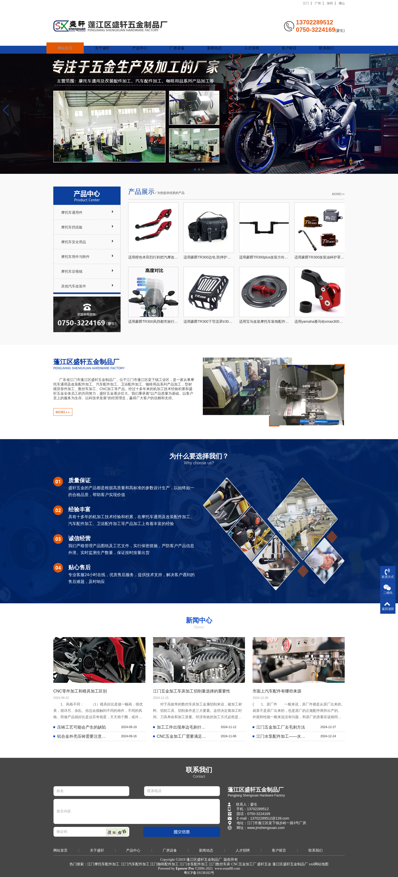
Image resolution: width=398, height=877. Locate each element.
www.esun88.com (227, 868)
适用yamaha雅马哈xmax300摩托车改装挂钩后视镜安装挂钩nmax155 (319, 321)
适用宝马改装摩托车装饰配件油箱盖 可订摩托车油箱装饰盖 (264, 321)
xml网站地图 (318, 864)
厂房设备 (180, 41)
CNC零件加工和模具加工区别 (80, 691)
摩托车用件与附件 (75, 257)
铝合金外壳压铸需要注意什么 (83, 736)
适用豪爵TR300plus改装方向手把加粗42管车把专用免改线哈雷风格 (264, 257)
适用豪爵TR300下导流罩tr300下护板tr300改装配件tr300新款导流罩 (209, 321)
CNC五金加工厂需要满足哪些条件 (182, 736)
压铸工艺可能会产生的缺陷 (81, 727)
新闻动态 (217, 41)
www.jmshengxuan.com (266, 828)
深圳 (330, 3)
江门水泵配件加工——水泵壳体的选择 (282, 736)
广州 (318, 3)
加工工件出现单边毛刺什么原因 (182, 727)
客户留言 (290, 41)
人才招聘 (253, 41)
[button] (195, 169)
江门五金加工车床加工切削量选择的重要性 (191, 691)
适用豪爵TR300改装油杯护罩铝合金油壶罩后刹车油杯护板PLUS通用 (319, 257)
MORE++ (338, 194)
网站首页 (71, 41)
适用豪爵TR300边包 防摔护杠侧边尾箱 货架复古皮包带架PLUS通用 (209, 257)
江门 (306, 3)
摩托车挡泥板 (71, 227)
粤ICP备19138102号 (199, 873)
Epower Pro (185, 868)
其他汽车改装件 (73, 286)
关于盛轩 (108, 41)
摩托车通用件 (71, 212)
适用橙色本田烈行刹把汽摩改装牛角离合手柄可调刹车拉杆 (153, 257)
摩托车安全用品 (73, 242)
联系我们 (326, 41)
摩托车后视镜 (71, 271)
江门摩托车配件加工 (103, 864)
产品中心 (144, 41)
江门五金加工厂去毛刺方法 (280, 727)
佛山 (342, 3)
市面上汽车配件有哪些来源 (277, 691)
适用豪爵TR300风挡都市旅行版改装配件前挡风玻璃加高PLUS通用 (153, 321)
